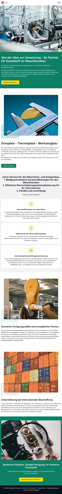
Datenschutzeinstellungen (31, 490)
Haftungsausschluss (52, 488)
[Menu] (59, 2)
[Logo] (4, 2)
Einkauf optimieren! (10, 82)
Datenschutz (41, 488)
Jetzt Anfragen (8, 166)
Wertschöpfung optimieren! (31, 479)
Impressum (33, 488)
